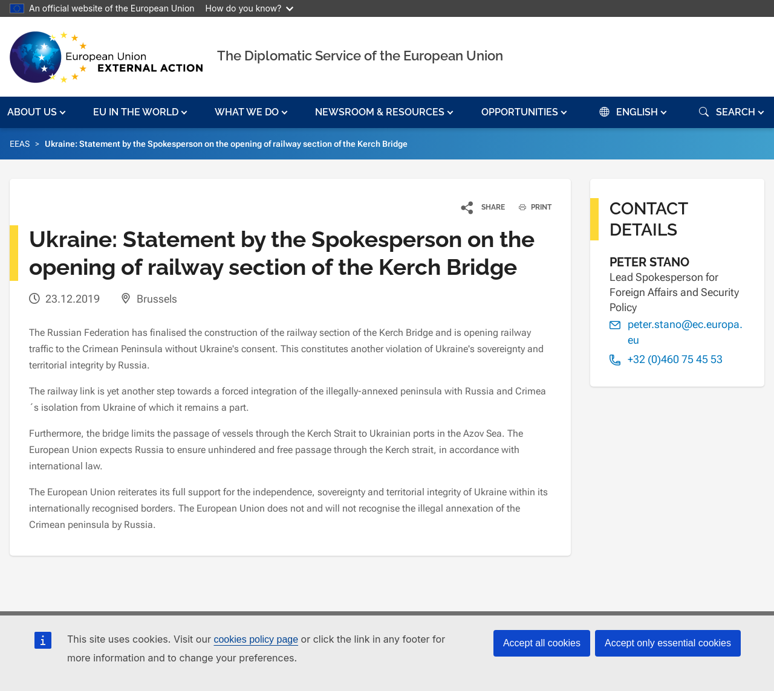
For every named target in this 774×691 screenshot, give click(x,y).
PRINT (530, 207)
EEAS (20, 144)
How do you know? (250, 8)
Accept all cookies (541, 643)
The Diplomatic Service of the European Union (360, 55)
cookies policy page (255, 639)
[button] (38, 112)
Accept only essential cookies (668, 643)
